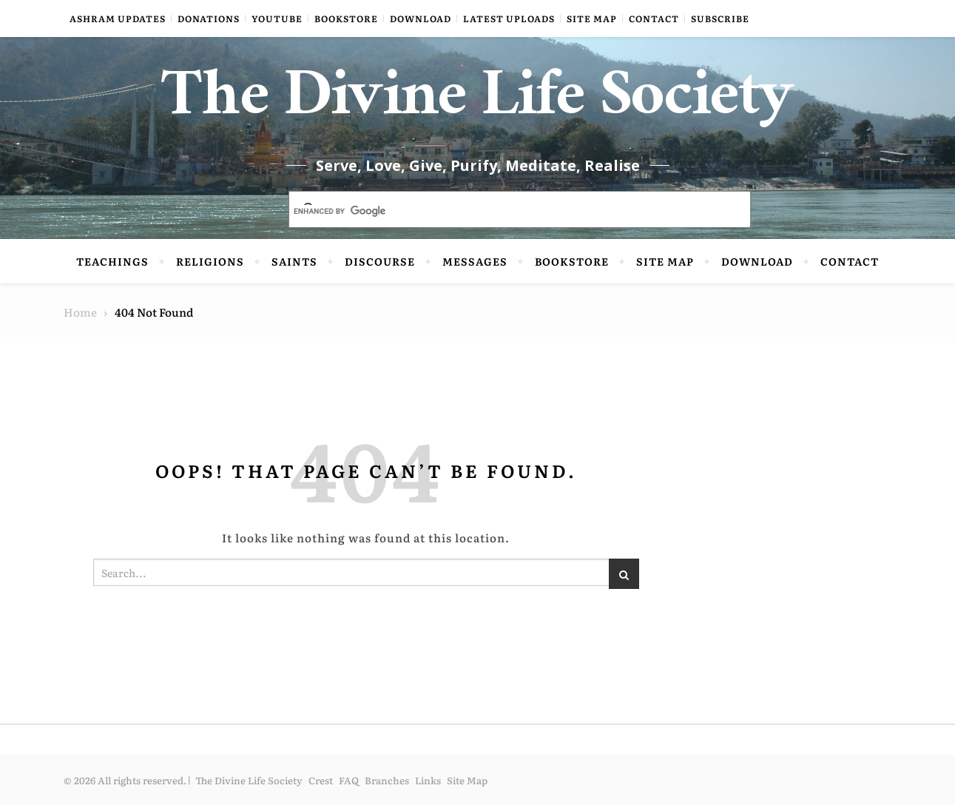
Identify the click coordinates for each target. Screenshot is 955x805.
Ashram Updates (118, 18)
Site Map (592, 18)
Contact (654, 18)
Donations (209, 18)
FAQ (349, 780)
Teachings (112, 261)
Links (428, 780)
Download (420, 18)
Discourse (380, 261)
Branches (387, 780)
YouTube (277, 18)
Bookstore (346, 18)
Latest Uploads (509, 18)
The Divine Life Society (477, 103)
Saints (294, 261)
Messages (474, 261)
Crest (320, 780)
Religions (210, 261)
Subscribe (720, 18)
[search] (502, 211)
